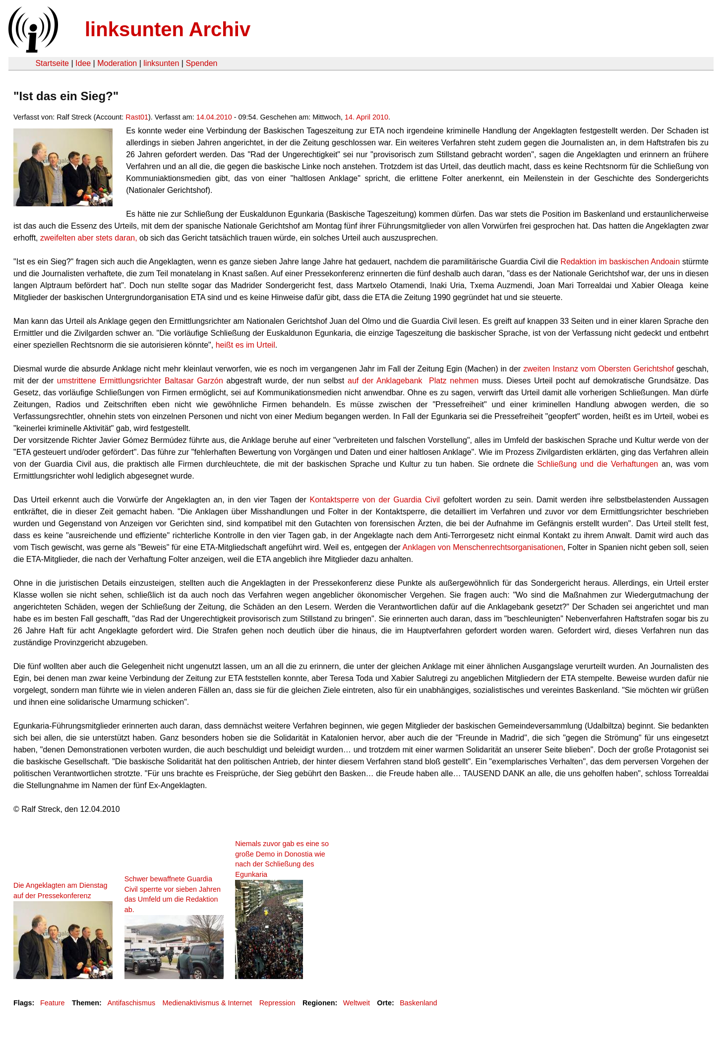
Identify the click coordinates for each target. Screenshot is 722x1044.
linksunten (161, 63)
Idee (83, 63)
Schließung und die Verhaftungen (597, 464)
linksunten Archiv (167, 29)
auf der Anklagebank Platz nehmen (415, 380)
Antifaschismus (131, 1003)
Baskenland (418, 1003)
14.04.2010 (214, 117)
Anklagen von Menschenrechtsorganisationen (483, 547)
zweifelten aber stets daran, (87, 238)
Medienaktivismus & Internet (207, 1003)
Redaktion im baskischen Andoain (619, 261)
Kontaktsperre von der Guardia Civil (376, 499)
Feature (52, 1003)
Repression (277, 1003)
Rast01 (136, 117)
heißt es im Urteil (245, 345)
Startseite (52, 63)
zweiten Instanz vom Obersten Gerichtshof (598, 369)
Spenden (201, 63)
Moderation (117, 63)
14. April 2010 (366, 117)
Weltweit (356, 1003)
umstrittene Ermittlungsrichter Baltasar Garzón (138, 380)
